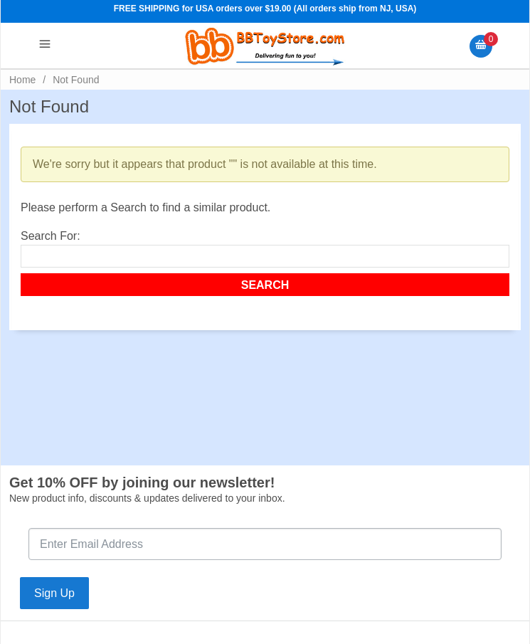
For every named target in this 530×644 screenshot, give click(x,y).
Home (22, 79)
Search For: (50, 236)
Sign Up (54, 593)
